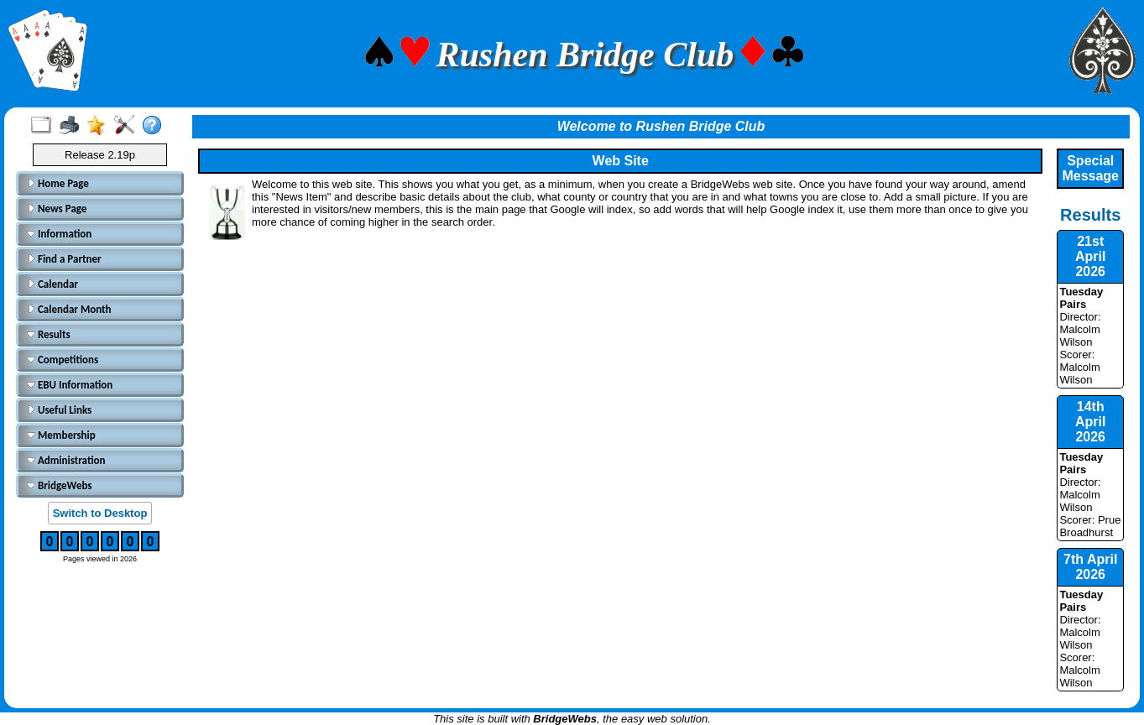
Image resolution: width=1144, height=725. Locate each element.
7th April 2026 (1090, 567)
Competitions (62, 359)
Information (59, 233)
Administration (66, 460)
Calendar (52, 284)
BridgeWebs (59, 485)
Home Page (58, 183)
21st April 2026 (1090, 256)
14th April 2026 (1090, 421)
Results (49, 334)
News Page (56, 208)
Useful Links (59, 410)
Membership (61, 435)
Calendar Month (69, 309)
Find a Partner (64, 259)
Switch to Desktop (100, 513)
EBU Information (69, 384)
